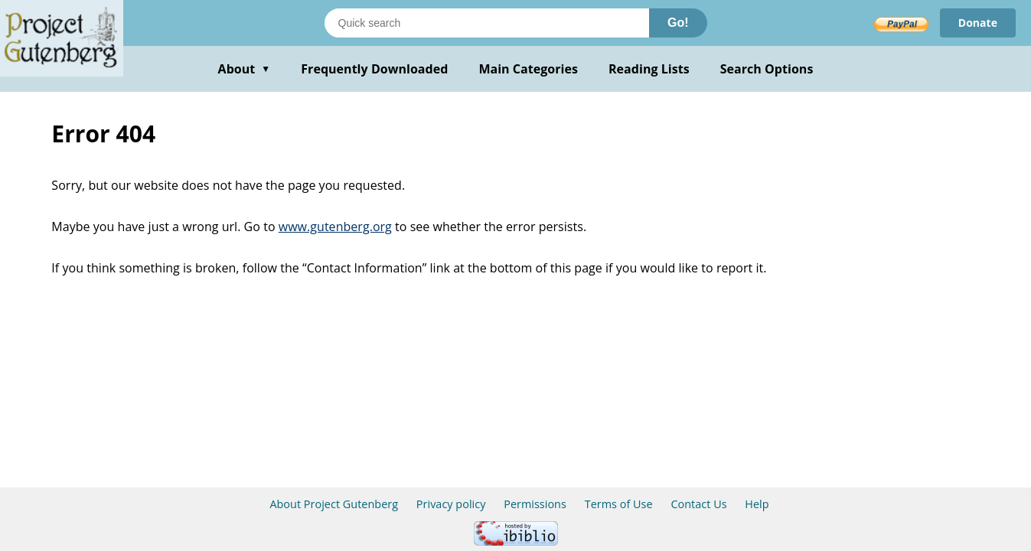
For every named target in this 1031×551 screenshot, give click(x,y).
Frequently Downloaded (374, 68)
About (244, 69)
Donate (977, 22)
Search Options (767, 68)
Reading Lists (649, 68)
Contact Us (698, 504)
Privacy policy (451, 504)
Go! (678, 22)
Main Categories (528, 68)
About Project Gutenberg (333, 504)
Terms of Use (619, 504)
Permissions (535, 504)
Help (756, 504)
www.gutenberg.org (335, 226)
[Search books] (487, 22)
